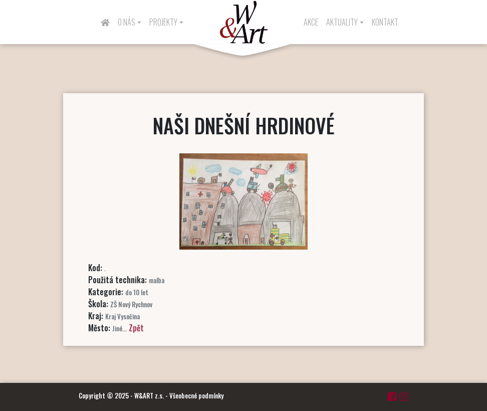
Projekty (163, 22)
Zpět (136, 328)
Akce (311, 22)
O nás (126, 22)
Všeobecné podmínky (196, 395)
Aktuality (342, 22)
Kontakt (385, 22)
